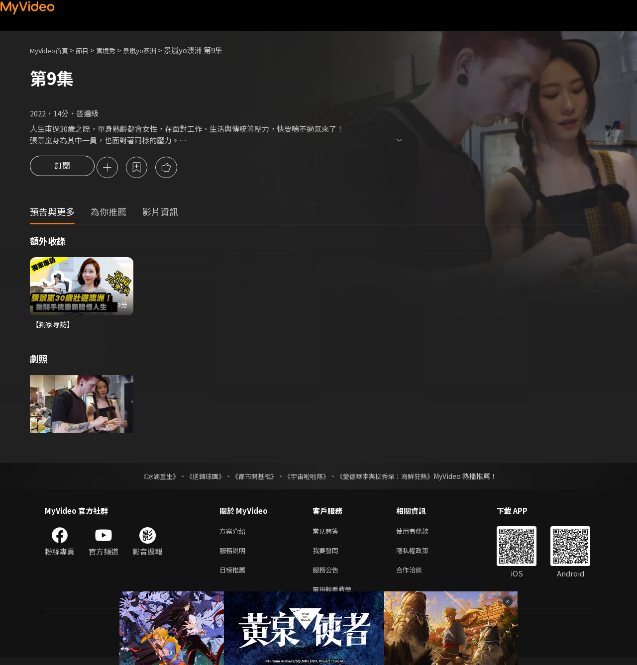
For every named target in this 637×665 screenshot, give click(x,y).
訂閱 (62, 168)
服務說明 (234, 554)
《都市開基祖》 (251, 478)
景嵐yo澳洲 (154, 50)
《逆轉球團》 (199, 478)
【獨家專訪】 (54, 325)
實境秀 (116, 50)
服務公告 (327, 575)
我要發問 (327, 554)
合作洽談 (417, 575)
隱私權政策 (420, 554)
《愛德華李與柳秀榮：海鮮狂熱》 (391, 478)
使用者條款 (420, 533)
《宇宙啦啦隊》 (307, 478)
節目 (90, 50)
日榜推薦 (234, 575)
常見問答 (327, 533)
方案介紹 (234, 533)
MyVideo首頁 (52, 50)
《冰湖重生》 (151, 478)
